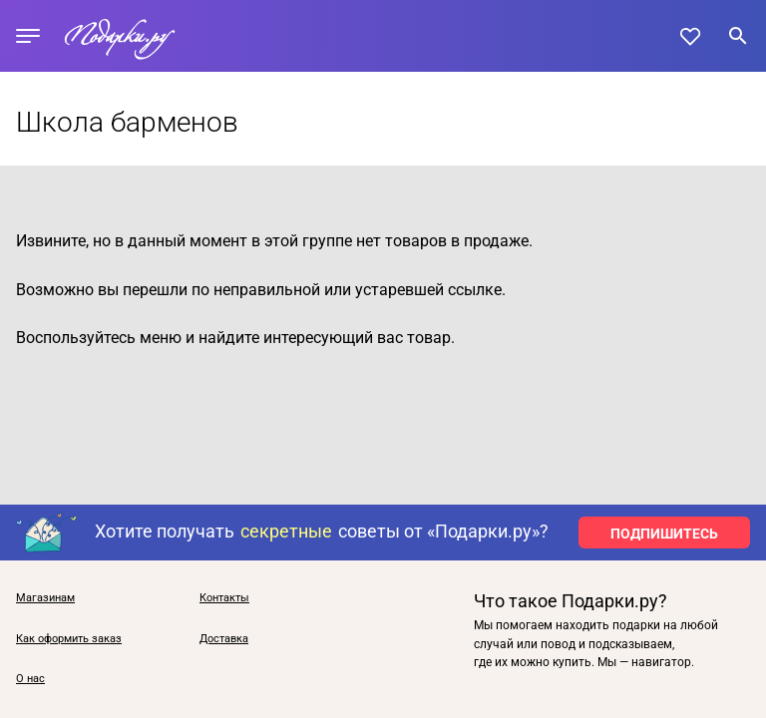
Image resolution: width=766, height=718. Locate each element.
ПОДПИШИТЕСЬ (664, 533)
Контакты (224, 598)
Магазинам (45, 598)
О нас (30, 679)
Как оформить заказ (69, 639)
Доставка (223, 639)
